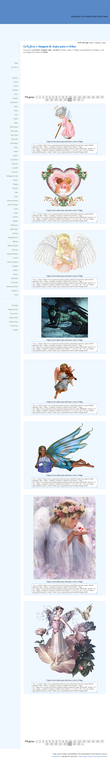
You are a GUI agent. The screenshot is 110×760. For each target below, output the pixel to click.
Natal (16, 63)
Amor (16, 94)
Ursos (16, 196)
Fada (16, 192)
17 (102, 97)
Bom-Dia (15, 139)
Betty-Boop (14, 127)
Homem (15, 233)
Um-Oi (15, 258)
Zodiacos (15, 291)
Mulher (15, 221)
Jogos (90, 756)
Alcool (15, 86)
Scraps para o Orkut (16, 9)
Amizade (15, 90)
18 (47, 100)
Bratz (16, 147)
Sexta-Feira (14, 326)
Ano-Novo (14, 67)
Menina (15, 242)
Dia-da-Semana (12, 262)
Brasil (16, 151)
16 (97, 97)
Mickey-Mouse (13, 246)
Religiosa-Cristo (12, 176)
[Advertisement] (53, 21)
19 (51, 100)
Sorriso (15, 274)
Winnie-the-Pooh (12, 287)
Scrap (16, 295)
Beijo (16, 123)
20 (56, 100)
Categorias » (98, 42)
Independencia (13, 237)
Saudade (15, 266)
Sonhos (15, 270)
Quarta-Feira (13, 318)
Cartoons (15, 164)
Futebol (15, 217)
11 (75, 97)
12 (79, 97)
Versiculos (14, 282)
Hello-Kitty (14, 229)
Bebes (16, 119)
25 (79, 100)
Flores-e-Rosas (13, 205)
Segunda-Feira (13, 309)
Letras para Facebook (99, 756)
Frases (16, 213)
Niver (16, 106)
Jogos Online (83, 756)
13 (84, 97)
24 (74, 100)
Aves (16, 115)
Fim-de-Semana (12, 201)
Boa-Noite (14, 131)
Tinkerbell (14, 278)
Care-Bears (14, 160)
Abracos (15, 78)
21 (60, 100)
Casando (15, 168)
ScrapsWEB (56, 756)
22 (65, 100)
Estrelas (15, 188)
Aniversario (14, 102)
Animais (15, 98)
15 (93, 97)
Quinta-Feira (13, 322)
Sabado (15, 330)
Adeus (16, 82)
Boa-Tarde (14, 135)
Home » (91, 42)
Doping (15, 184)
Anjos (16, 111)
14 (88, 97)
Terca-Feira (14, 314)
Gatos (16, 209)
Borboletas (14, 143)
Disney (15, 180)
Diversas (15, 250)
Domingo (15, 305)
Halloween (14, 225)
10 (70, 97)
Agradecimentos (12, 254)
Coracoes (15, 172)
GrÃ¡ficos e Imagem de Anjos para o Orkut (49, 46)
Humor (15, 156)
